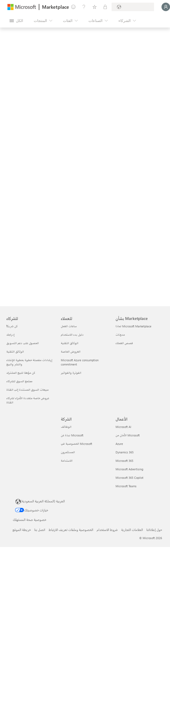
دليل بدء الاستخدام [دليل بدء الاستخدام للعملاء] (72, 335)
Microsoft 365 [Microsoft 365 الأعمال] (124, 461)
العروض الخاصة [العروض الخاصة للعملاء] (70, 352)
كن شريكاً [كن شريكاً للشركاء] (12, 326)
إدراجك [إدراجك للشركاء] (10, 335)
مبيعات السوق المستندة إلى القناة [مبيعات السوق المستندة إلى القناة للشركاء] (27, 390)
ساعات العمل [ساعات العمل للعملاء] (69, 326)
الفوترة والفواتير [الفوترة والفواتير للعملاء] (71, 373)
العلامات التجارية (132, 529)
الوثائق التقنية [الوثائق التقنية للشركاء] (15, 352)
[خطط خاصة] (105, 7)
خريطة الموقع (21, 529)
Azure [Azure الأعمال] (119, 444)
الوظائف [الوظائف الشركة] (66, 427)
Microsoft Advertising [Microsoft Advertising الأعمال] (129, 469)
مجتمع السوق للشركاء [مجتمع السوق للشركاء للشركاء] (19, 381)
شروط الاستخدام (107, 529)
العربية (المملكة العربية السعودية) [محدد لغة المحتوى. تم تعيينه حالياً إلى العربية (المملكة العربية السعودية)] (43, 501)
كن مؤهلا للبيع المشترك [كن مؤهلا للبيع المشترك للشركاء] (20, 373)
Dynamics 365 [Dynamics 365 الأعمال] (125, 452)
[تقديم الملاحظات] (73, 7)
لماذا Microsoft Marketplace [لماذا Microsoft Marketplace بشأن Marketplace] (133, 326)
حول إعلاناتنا (154, 529)
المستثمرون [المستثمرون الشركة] (68, 452)
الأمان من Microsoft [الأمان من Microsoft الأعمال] (128, 435)
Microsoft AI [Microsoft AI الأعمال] (123, 427)
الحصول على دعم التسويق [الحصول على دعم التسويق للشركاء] (22, 343)
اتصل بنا (39, 529)
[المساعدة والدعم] (84, 7)
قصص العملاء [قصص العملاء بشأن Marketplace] (124, 343)
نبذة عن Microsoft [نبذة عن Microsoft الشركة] (72, 435)
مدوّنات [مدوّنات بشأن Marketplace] (120, 335)
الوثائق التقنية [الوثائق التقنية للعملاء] (69, 343)
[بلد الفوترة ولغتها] (133, 7)
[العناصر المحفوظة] (94, 7)
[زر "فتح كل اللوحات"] (16, 21)
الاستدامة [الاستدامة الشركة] (67, 461)
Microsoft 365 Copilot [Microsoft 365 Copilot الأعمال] (129, 478)
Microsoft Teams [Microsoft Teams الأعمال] (126, 486)
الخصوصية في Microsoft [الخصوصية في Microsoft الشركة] (76, 444)
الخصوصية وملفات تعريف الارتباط (71, 529)
